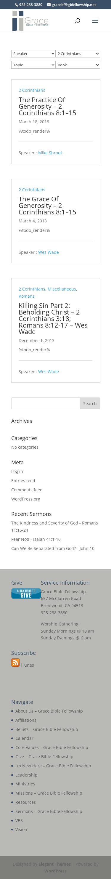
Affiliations (25, 720)
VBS (19, 820)
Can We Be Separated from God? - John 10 (52, 548)
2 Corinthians (32, 90)
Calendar (24, 738)
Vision (21, 829)
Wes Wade (48, 252)
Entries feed (23, 480)
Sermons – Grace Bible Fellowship (48, 811)
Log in (17, 471)
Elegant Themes (54, 864)
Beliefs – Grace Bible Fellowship (46, 729)
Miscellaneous (62, 289)
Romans (27, 296)
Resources (25, 802)
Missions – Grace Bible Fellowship (48, 793)
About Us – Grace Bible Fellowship (49, 711)
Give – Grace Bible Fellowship (44, 756)
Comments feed (27, 490)
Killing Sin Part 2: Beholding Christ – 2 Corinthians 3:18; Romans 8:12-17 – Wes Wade (53, 318)
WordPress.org (25, 499)
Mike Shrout (50, 153)
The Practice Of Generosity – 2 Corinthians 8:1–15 (47, 106)
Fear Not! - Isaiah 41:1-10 (36, 539)
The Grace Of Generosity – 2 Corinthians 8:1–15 (47, 205)
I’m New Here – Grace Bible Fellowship (53, 766)
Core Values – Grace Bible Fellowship (51, 747)
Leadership (26, 775)
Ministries (25, 784)
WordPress (55, 871)
